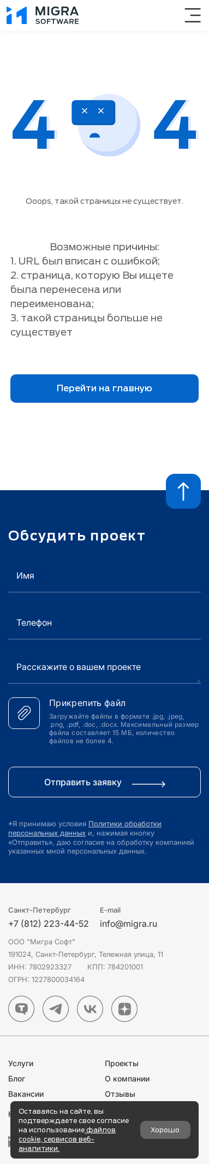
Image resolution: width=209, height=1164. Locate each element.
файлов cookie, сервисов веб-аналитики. (67, 1139)
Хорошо (165, 1130)
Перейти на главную (104, 388)
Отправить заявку (104, 782)
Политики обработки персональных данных (85, 828)
